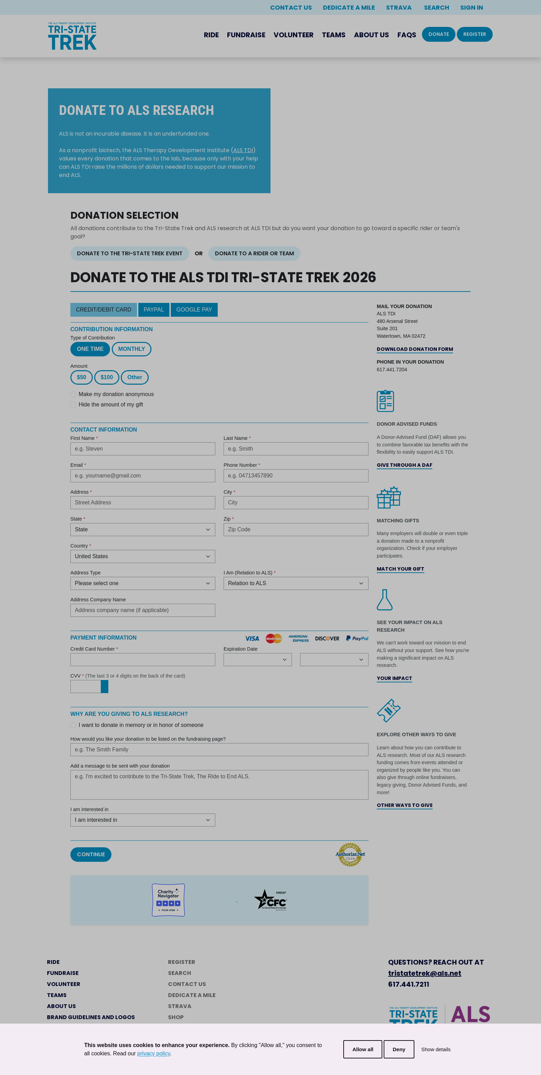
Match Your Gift (400, 568)
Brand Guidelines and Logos (91, 1017)
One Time (90, 349)
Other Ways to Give (405, 805)
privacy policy (153, 1053)
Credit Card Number (94, 649)
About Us (371, 35)
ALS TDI (243, 150)
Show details (436, 1049)
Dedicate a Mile (349, 7)
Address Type (85, 572)
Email (78, 465)
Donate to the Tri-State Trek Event (130, 253)
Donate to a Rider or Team (254, 253)
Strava (399, 7)
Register (474, 34)
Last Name (237, 438)
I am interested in (89, 809)
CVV (127, 676)
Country (80, 546)
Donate (439, 34)
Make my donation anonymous (116, 394)
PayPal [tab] (154, 310)
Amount (79, 366)
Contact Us (291, 7)
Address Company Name (98, 599)
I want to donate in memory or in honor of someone (141, 725)
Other (134, 377)
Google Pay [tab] (194, 310)
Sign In (471, 7)
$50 (81, 377)
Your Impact (394, 678)
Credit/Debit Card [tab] (103, 310)
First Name (84, 438)
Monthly (131, 349)
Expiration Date (240, 649)
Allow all (362, 1049)
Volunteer (294, 35)
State (77, 519)
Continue (91, 854)
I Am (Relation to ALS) (250, 572)
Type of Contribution (92, 338)
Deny (399, 1049)
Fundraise (246, 35)
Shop (176, 1017)
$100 (107, 377)
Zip (229, 519)
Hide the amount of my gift (111, 404)
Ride (211, 35)
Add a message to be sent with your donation (120, 766)
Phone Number (242, 465)
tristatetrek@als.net (424, 973)
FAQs (406, 35)
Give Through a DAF (404, 465)
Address (81, 492)
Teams (334, 35)
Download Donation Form (415, 349)
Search (436, 7)
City (229, 492)
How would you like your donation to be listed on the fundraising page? (148, 739)
